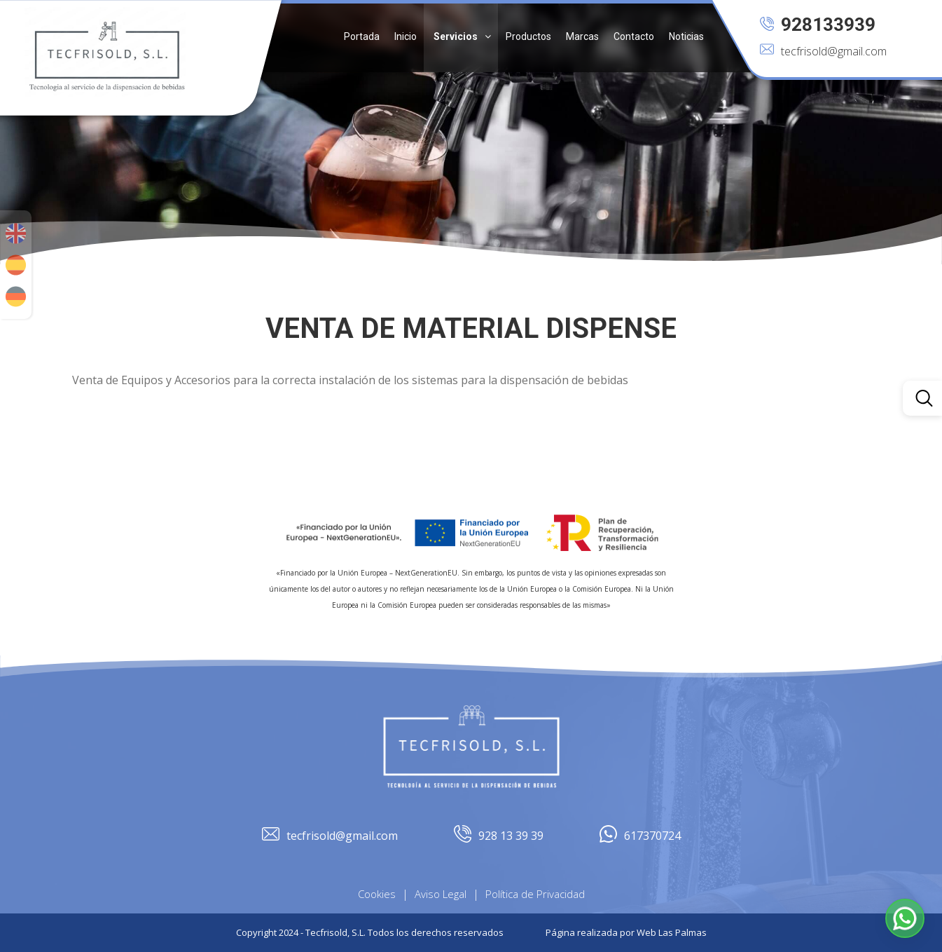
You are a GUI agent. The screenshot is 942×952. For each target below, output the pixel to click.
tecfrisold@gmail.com (823, 51)
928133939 (817, 25)
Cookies (377, 894)
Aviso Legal (440, 894)
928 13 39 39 (498, 836)
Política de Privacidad (535, 894)
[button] (461, 36)
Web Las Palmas (672, 932)
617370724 (640, 836)
